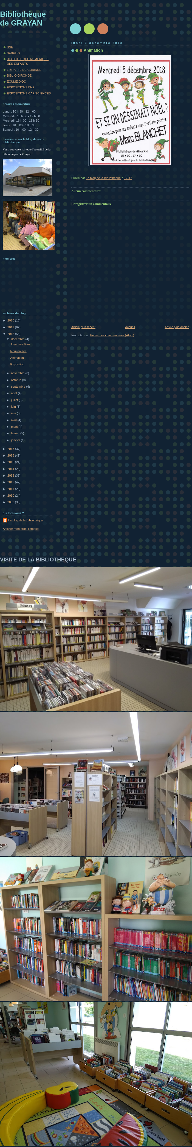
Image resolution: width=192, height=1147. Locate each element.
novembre (18, 373)
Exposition (17, 364)
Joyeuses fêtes (20, 344)
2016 (11, 455)
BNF (10, 47)
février (15, 433)
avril (14, 420)
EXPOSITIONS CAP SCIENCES (29, 93)
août (14, 393)
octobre (16, 380)
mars (15, 426)
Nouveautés (18, 351)
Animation (17, 357)
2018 (11, 333)
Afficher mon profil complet (21, 528)
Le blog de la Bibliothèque (25, 520)
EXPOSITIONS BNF (20, 87)
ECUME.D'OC (16, 81)
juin (13, 406)
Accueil (130, 327)
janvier (16, 440)
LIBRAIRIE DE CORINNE (24, 69)
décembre (18, 339)
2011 (11, 489)
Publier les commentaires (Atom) (112, 335)
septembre (18, 386)
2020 (11, 320)
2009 (11, 502)
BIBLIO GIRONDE (19, 75)
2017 (11, 449)
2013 (11, 475)
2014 (11, 469)
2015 (11, 462)
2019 (11, 327)
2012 (11, 482)
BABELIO (13, 53)
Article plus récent (83, 327)
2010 (11, 495)
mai (14, 413)
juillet (15, 400)
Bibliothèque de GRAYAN (23, 18)
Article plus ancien (177, 327)
